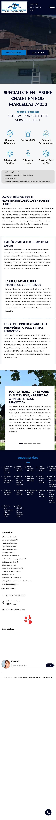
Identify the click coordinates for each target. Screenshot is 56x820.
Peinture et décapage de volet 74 (12, 568)
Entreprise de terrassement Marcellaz (8, 479)
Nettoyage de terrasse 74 (9, 549)
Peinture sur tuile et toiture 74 (11, 578)
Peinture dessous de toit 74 (10, 562)
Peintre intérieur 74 (7, 575)
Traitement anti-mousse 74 (10, 556)
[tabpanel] (30, 412)
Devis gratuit (38, 52)
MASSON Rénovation (21, 677)
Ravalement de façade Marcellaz (31, 492)
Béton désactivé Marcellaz (30, 469)
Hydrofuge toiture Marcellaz (19, 492)
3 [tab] (30, 443)
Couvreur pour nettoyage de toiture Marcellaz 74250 (8, 511)
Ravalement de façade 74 (9, 540)
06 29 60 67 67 (21, 595)
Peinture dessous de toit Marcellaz (42, 479)
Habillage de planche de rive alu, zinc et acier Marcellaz (52, 496)
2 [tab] (25, 443)
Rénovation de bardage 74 (9, 584)
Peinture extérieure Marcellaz (30, 478)
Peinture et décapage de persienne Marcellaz (52, 481)
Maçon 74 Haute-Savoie (9, 546)
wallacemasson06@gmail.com (15, 609)
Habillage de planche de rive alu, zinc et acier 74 (16, 581)
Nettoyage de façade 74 (9, 537)
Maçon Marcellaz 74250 (42, 469)
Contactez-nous (47, 677)
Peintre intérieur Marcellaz (19, 469)
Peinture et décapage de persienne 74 (13, 559)
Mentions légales (34, 677)
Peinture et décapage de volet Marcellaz (19, 480)
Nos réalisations (13, 52)
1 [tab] (21, 443)
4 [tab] (34, 443)
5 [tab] (38, 443)
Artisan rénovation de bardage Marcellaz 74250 (19, 511)
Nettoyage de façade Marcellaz (52, 469)
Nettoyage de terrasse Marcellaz (42, 493)
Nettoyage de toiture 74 (9, 543)
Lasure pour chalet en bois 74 (10, 571)
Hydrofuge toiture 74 (8, 552)
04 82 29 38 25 (10, 595)
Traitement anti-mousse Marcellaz (8, 492)
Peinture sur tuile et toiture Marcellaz (8, 470)
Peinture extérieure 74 (8, 565)
